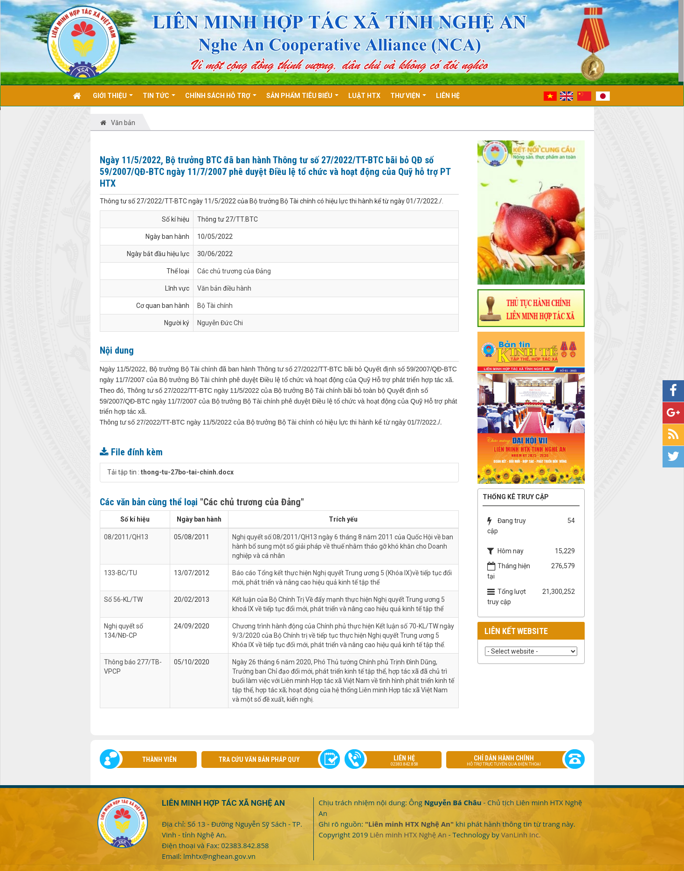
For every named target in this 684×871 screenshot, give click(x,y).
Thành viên (159, 759)
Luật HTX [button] (364, 95)
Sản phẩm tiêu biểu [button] (302, 99)
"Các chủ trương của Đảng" (252, 502)
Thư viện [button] (408, 99)
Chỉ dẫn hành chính (510, 761)
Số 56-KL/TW (123, 599)
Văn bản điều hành (224, 288)
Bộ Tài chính (215, 305)
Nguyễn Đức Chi (220, 323)
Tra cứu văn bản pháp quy (259, 759)
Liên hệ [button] (448, 95)
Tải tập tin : (170, 472)
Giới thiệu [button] (113, 99)
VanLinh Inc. (521, 834)
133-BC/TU (120, 573)
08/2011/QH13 (126, 537)
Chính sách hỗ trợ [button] (220, 99)
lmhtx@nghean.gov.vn (219, 856)
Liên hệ (398, 761)
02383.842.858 (245, 845)
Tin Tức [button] (159, 99)
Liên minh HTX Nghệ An (408, 834)
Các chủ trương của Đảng (234, 271)
